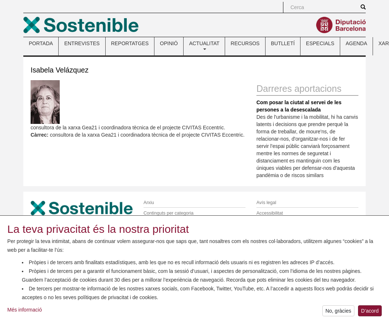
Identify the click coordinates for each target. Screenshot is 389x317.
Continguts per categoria (168, 213)
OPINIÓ (169, 43)
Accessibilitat (269, 213)
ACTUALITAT (204, 45)
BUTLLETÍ (283, 43)
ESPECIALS (320, 43)
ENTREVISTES (81, 43)
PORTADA (41, 43)
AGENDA (356, 43)
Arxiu (149, 202)
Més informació (24, 313)
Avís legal (266, 202)
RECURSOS (245, 43)
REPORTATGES (130, 43)
